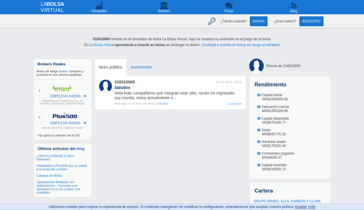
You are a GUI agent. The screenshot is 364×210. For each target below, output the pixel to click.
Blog (293, 11)
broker (63, 71)
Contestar (235, 103)
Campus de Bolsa (49, 175)
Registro (311, 21)
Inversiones (141, 67)
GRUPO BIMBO (266, 201)
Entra (259, 21)
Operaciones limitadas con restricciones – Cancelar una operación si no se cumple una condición (58, 187)
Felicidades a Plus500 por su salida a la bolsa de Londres (62, 167)
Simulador (99, 11)
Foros (228, 11)
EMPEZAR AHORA (65, 96)
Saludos (162, 103)
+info (311, 207)
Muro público (110, 67)
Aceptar (301, 207)
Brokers (164, 11)
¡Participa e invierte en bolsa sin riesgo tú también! (240, 45)
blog (80, 148)
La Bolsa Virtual (101, 45)
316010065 (125, 82)
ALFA (285, 201)
